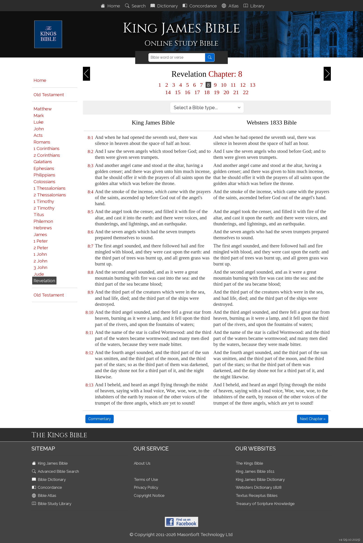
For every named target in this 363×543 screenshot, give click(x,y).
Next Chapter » (312, 419)
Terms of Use (146, 479)
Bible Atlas (44, 495)
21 (236, 92)
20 (226, 92)
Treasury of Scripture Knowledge (265, 503)
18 (207, 92)
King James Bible (50, 463)
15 (178, 92)
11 (233, 85)
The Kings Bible (249, 463)
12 (243, 85)
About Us (142, 463)
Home (111, 5)
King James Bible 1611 (255, 471)
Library (255, 5)
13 (252, 85)
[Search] (176, 57)
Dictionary (164, 5)
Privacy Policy (146, 487)
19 (217, 92)
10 (223, 85)
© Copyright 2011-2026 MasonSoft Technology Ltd (181, 534)
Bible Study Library (52, 503)
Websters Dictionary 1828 (259, 487)
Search (136, 5)
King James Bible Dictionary (260, 479)
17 (197, 92)
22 (246, 92)
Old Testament (49, 94)
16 (187, 92)
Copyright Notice (149, 495)
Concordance (200, 5)
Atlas (231, 5)
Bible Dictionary (49, 479)
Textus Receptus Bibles (257, 495)
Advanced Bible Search (56, 471)
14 (168, 92)
